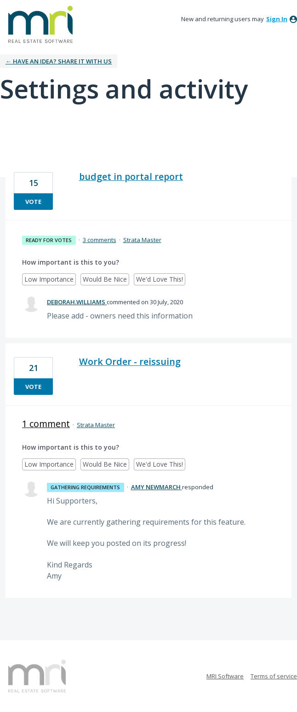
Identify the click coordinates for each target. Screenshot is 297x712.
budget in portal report (131, 176)
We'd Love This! (160, 280)
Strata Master (142, 240)
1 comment (46, 423)
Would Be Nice (106, 280)
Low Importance (50, 280)
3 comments (99, 240)
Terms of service (274, 676)
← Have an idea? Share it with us (59, 61)
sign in (276, 19)
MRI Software (225, 676)
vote (33, 201)
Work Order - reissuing (130, 361)
